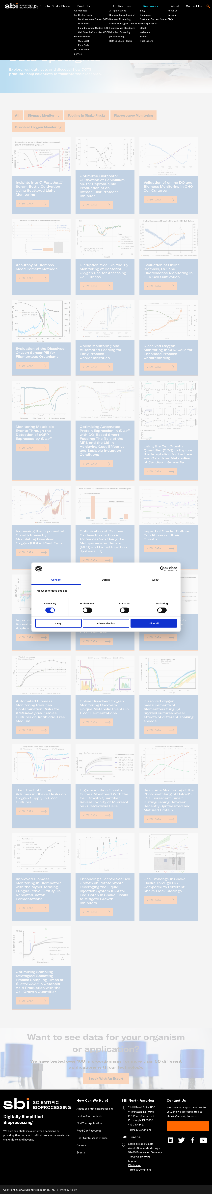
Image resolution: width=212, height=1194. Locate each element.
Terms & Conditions (139, 1129)
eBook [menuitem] (138, 27)
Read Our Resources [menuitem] (89, 1130)
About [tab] (155, 579)
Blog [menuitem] (137, 10)
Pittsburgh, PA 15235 (140, 1120)
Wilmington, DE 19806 (141, 1111)
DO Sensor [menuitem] (78, 23)
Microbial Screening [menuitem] (114, 32)
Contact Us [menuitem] (189, 6)
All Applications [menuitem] (112, 10)
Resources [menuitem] (145, 6)
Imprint (132, 1161)
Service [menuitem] (72, 53)
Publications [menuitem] (141, 40)
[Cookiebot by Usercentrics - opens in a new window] (162, 568)
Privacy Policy (68, 1189)
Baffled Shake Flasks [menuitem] (115, 40)
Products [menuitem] (78, 6)
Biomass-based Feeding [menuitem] (116, 14)
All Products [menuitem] (75, 10)
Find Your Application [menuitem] (89, 1123)
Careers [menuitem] (166, 14)
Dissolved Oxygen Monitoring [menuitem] (119, 23)
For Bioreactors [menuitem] (77, 36)
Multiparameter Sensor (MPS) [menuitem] (88, 19)
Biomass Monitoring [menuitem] (114, 19)
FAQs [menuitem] (165, 19)
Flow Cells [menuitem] (78, 45)
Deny (58, 623)
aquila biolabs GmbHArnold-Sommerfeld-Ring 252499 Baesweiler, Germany (145, 1148)
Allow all (154, 623)
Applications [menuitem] (116, 6)
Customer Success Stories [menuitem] (148, 19)
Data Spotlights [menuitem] (143, 23)
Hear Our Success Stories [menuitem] (92, 1138)
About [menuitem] (170, 6)
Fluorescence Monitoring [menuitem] (117, 27)
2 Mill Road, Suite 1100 (141, 1107)
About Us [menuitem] (167, 10)
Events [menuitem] (138, 36)
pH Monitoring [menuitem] (111, 36)
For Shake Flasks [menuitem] (78, 14)
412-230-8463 (136, 1124)
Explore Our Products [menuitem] (89, 1116)
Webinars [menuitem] (140, 32)
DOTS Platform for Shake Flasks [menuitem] (42, 6)
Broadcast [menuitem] (140, 14)
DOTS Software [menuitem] (77, 49)
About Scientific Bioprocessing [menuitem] (95, 1108)
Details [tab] (106, 579)
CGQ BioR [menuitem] (78, 40)
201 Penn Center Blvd (141, 1116)
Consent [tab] (56, 579)
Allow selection (106, 623)
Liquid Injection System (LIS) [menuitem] (88, 27)
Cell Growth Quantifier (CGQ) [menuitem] (88, 32)
